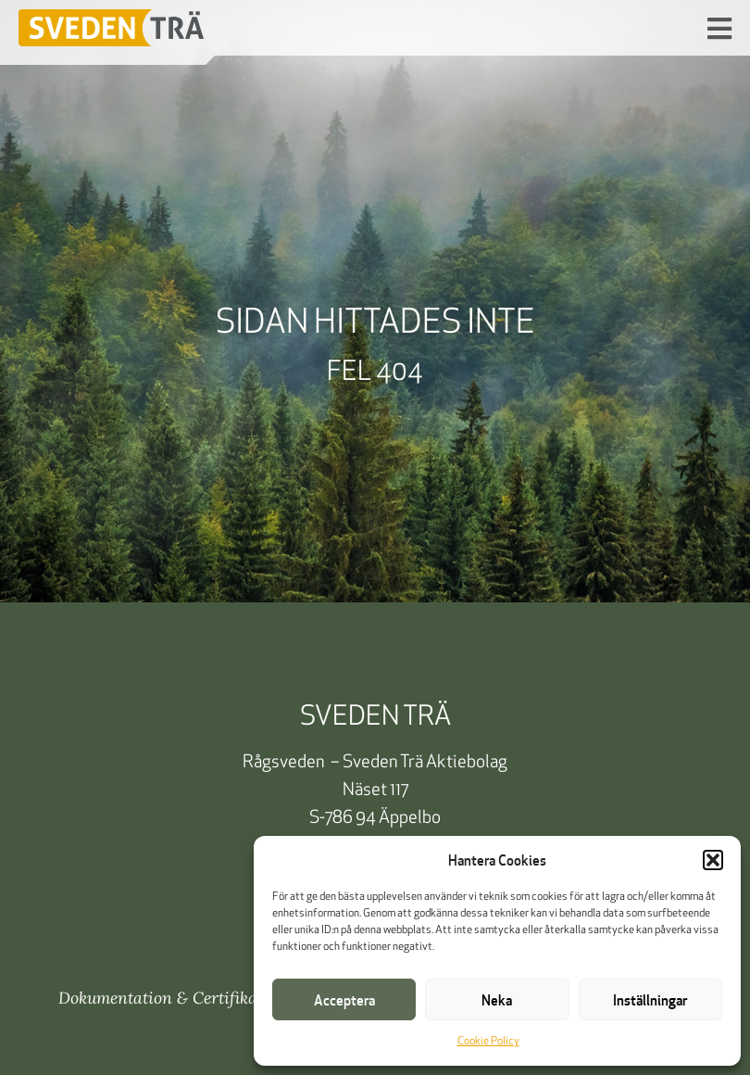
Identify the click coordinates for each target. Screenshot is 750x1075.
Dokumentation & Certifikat (160, 997)
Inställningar (650, 1000)
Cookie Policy (488, 1041)
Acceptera (344, 1000)
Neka (496, 1000)
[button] (713, 860)
